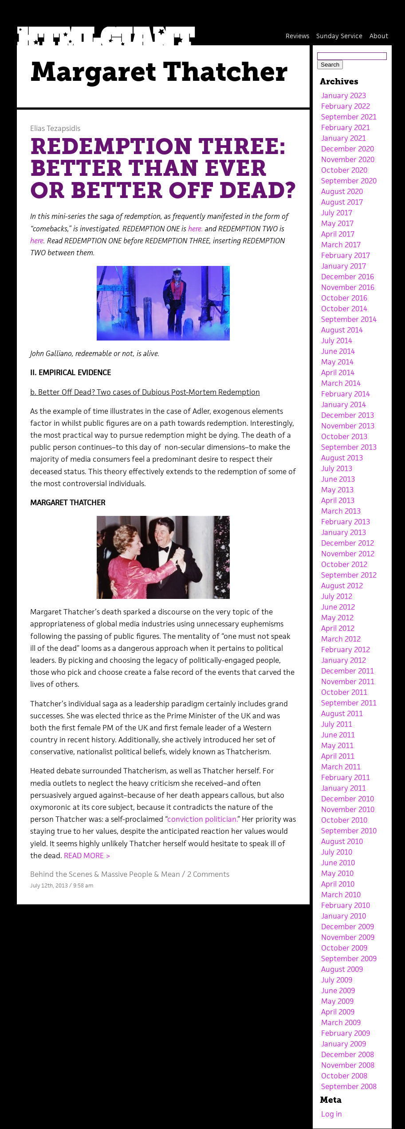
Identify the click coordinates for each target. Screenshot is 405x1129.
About (379, 36)
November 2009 (347, 937)
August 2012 (342, 585)
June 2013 (338, 479)
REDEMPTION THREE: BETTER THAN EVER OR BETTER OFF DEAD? (163, 168)
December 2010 (347, 799)
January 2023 (343, 95)
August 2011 (342, 713)
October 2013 (344, 436)
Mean (170, 874)
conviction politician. (202, 819)
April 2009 (337, 1012)
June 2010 (338, 863)
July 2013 (336, 468)
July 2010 (336, 852)
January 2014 (343, 404)
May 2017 (337, 223)
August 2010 (342, 841)
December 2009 (347, 926)
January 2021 (343, 138)
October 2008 (344, 1076)
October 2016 (344, 298)
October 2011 (344, 692)
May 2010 (337, 873)
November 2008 (347, 1065)
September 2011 (349, 703)
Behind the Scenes (61, 874)
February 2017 (345, 255)
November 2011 (347, 681)
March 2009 (341, 1022)
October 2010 (344, 820)
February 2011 (345, 777)
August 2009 (342, 969)
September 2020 (349, 181)
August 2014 (342, 330)
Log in (331, 1114)
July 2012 (336, 596)
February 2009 (345, 1033)
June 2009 (338, 990)
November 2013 (347, 426)
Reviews (297, 36)
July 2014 (336, 340)
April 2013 (337, 500)
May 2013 (337, 490)
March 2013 (341, 511)
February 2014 (345, 394)
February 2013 (345, 522)
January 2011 (343, 788)
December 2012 (347, 543)
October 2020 (344, 170)
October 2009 (344, 948)
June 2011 (338, 735)
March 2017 (341, 245)
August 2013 (342, 458)
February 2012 (345, 649)
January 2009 (343, 1044)
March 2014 (341, 383)
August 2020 (342, 191)
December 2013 (347, 415)
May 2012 (337, 617)
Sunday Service (339, 36)
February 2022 (345, 106)
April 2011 (337, 756)
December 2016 (347, 276)
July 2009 (336, 980)
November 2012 (347, 554)
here (36, 241)
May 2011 (337, 745)
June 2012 (338, 607)
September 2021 (349, 117)
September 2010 (349, 831)
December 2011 (347, 671)
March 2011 (341, 767)
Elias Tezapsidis (55, 128)
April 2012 (337, 628)
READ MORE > (87, 855)
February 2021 (345, 127)
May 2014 (337, 362)
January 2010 (343, 916)
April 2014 (337, 372)
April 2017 (337, 234)
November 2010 (347, 809)
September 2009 (349, 958)
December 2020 (347, 149)
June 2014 (338, 351)
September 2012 (349, 575)
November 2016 (347, 287)
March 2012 (341, 639)
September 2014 (349, 319)
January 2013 (343, 532)
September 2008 (349, 1086)
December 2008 (347, 1054)
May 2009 (337, 1001)
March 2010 (341, 894)
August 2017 (342, 202)
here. (195, 229)
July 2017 (336, 213)
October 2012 (344, 564)
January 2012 (343, 660)
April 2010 (337, 884)
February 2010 (345, 905)
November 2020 (347, 159)
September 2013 (349, 447)
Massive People (126, 874)
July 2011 (336, 724)
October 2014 (344, 308)
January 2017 (343, 266)
